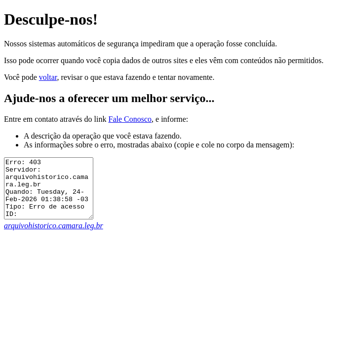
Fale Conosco (130, 119)
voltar (48, 77)
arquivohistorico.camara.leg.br (53, 237)
